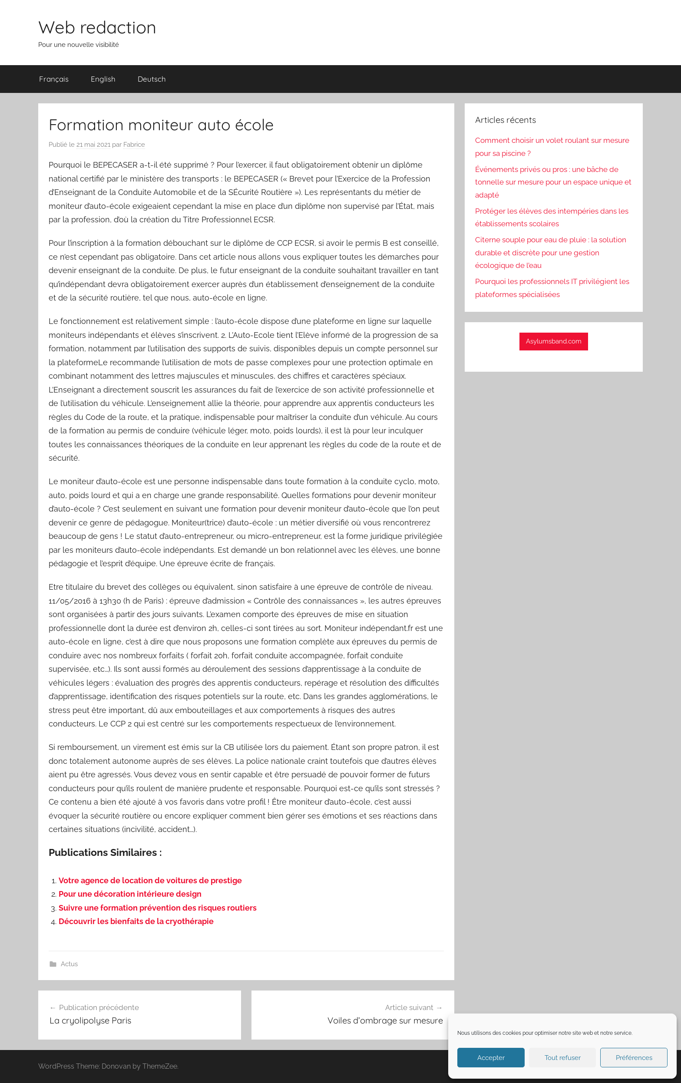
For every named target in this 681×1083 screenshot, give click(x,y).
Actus (69, 964)
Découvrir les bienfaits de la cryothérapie (136, 921)
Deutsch (152, 78)
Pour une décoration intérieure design (130, 893)
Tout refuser (563, 1058)
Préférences (634, 1058)
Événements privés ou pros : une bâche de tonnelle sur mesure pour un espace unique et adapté (553, 182)
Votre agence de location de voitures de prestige (150, 880)
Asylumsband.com (554, 341)
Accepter (491, 1058)
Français (54, 78)
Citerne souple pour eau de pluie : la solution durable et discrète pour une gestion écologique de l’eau (550, 252)
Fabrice (134, 145)
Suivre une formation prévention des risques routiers (158, 907)
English (103, 78)
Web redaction (97, 27)
